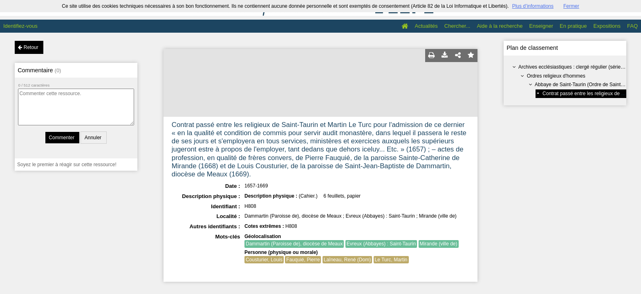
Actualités (426, 26)
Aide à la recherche (499, 26)
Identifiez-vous (20, 26)
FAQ (632, 26)
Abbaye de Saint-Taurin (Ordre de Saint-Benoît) (586, 84)
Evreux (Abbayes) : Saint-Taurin (381, 244)
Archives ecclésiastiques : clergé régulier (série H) (572, 67)
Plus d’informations (533, 6)
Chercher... (457, 26)
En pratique (573, 26)
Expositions (607, 26)
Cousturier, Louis (264, 260)
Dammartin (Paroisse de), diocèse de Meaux (294, 244)
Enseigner (541, 26)
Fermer (571, 6)
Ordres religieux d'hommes (556, 76)
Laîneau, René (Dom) (347, 260)
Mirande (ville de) (438, 244)
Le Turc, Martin (391, 260)
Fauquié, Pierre (303, 260)
